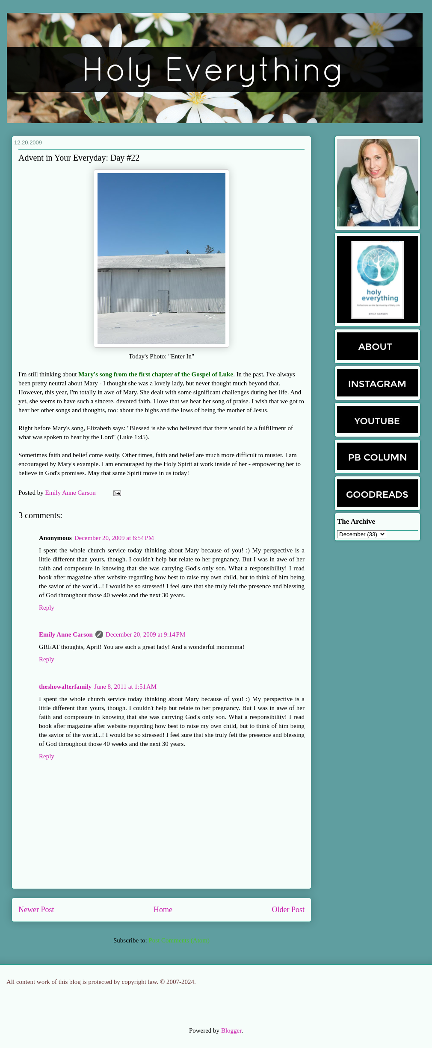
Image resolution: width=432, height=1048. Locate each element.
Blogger (231, 1030)
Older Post (288, 909)
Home (163, 909)
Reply (46, 607)
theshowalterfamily (65, 686)
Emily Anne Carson (71, 492)
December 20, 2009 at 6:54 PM (114, 537)
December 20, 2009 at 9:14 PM (145, 634)
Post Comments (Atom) (179, 940)
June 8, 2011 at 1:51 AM (125, 686)
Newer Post (36, 909)
